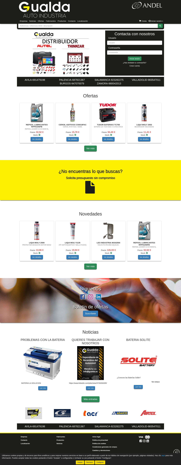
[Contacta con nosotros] (176, 452)
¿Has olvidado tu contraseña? (134, 63)
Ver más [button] (90, 148)
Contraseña (114, 48)
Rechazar (89, 462)
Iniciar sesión (134, 59)
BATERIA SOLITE (138, 340)
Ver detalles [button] (36, 139)
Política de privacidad (100, 440)
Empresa (23, 21)
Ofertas (41, 21)
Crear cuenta (135, 66)
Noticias (32, 21)
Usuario (112, 38)
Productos (62, 21)
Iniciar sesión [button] (155, 21)
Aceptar (80, 462)
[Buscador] (88, 26)
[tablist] (61, 53)
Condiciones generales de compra (104, 447)
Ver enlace (156, 382)
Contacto (72, 21)
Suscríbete (90, 313)
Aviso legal (96, 437)
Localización (82, 21)
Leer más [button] (43, 388)
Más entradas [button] (90, 399)
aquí (163, 455)
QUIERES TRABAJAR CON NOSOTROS (90, 341)
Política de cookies (99, 443)
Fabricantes (51, 21)
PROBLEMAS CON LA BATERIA (43, 340)
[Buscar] (160, 26)
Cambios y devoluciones (101, 450)
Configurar (100, 462)
